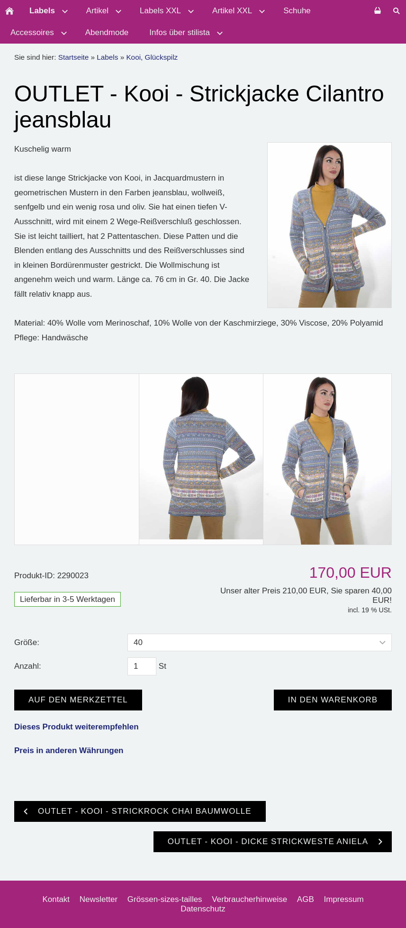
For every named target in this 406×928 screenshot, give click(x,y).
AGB (305, 899)
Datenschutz (203, 908)
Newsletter (98, 899)
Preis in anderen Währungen (69, 750)
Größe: (26, 642)
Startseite (73, 57)
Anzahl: (27, 666)
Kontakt (56, 899)
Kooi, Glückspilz (152, 57)
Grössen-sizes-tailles (164, 899)
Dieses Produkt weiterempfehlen (76, 726)
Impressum (344, 899)
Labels (107, 57)
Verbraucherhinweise (249, 899)
